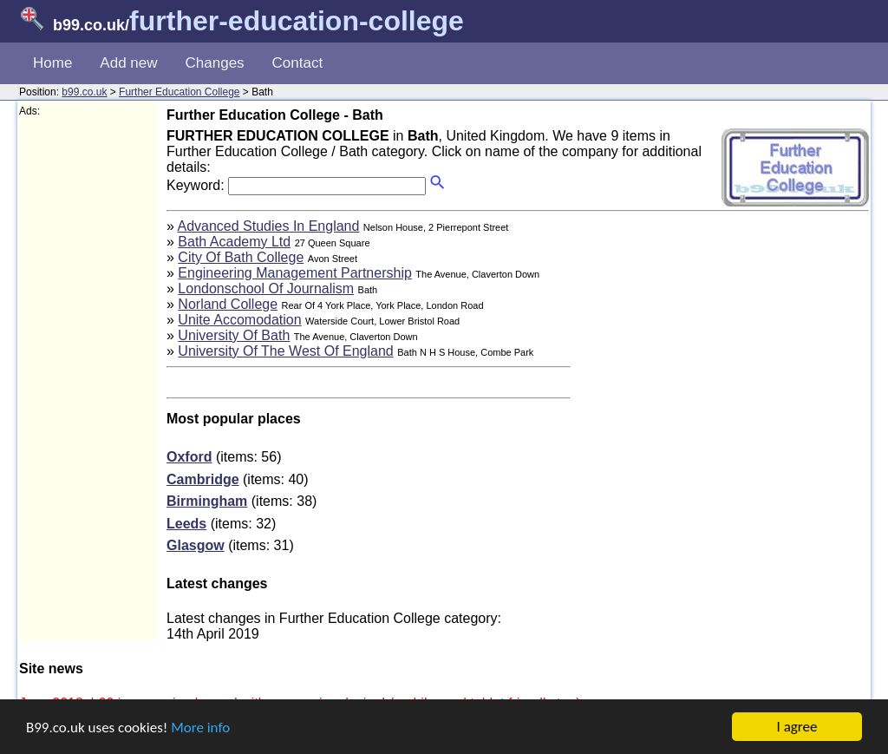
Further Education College (179, 92)
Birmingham (206, 501)
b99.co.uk (84, 92)
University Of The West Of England (285, 351)
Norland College (228, 304)
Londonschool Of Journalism (266, 288)
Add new (128, 63)
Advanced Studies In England (268, 226)
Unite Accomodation (239, 319)
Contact (297, 63)
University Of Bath (234, 335)
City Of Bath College (241, 257)
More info (200, 727)
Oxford (189, 456)
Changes (215, 63)
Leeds (186, 523)
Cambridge (202, 479)
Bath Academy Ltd (234, 241)
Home (52, 63)
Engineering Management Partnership (295, 273)
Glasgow (195, 545)
